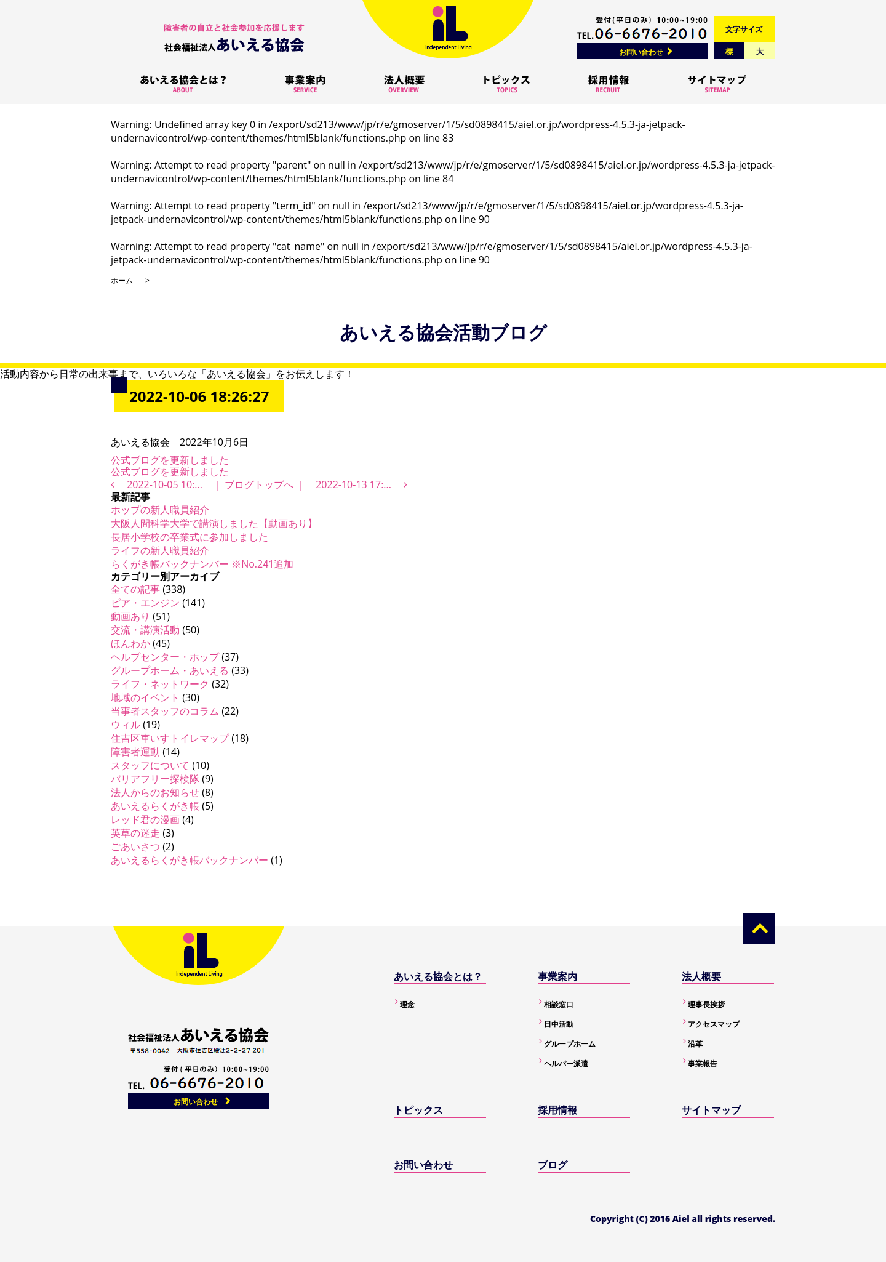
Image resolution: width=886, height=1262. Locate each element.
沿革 (695, 1044)
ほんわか (130, 643)
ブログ (552, 1165)
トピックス (418, 1110)
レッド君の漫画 (145, 819)
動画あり (130, 616)
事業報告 (702, 1063)
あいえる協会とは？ (438, 976)
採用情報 (557, 1110)
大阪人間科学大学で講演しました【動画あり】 (214, 523)
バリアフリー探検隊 (155, 779)
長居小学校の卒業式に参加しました (189, 537)
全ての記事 (135, 589)
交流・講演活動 (145, 630)
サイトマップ (711, 1110)
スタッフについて (150, 765)
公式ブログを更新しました (170, 460)
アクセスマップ (714, 1024)
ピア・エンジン (145, 602)
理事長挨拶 (706, 1004)
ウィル (125, 724)
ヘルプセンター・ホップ (165, 657)
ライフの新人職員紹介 (160, 550)
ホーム (122, 280)
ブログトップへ (259, 484)
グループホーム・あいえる (170, 670)
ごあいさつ (135, 846)
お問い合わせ (641, 52)
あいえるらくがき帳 (155, 806)
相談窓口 (558, 1004)
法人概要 (701, 976)
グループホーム (570, 1044)
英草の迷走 (135, 833)
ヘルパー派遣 (566, 1063)
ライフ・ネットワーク (160, 684)
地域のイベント (145, 697)
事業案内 (557, 976)
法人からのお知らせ (155, 792)
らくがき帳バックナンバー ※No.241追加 (202, 564)
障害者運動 (135, 751)
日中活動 (558, 1024)
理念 (407, 1004)
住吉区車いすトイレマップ (170, 738)
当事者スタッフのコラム (165, 711)
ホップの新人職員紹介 (160, 509)
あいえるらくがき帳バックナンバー (189, 860)
